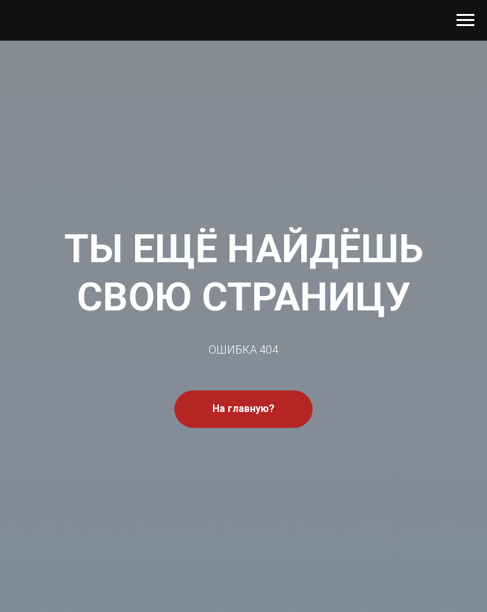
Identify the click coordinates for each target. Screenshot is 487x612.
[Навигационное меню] (465, 20)
